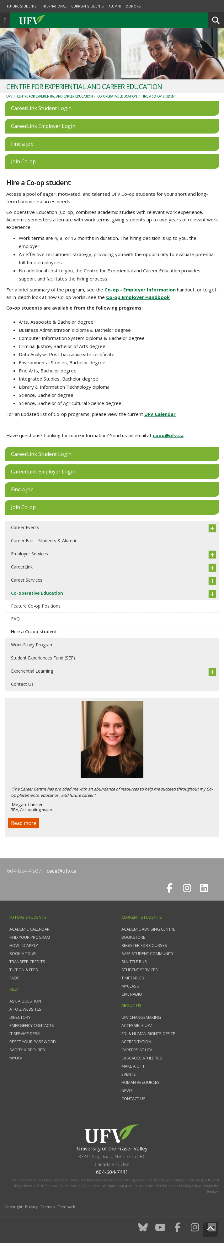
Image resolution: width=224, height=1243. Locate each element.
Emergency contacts (31, 1025)
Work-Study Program (32, 645)
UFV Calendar (160, 414)
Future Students (21, 6)
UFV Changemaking (141, 1017)
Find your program (29, 937)
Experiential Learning (32, 671)
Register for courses (144, 945)
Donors (133, 6)
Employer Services (29, 554)
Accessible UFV (136, 1025)
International (53, 6)
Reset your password (32, 1041)
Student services (139, 970)
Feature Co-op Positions (36, 606)
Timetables (132, 978)
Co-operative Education (117, 96)
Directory (19, 1017)
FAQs (14, 978)
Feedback (66, 1207)
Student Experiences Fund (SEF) (43, 658)
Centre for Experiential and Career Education (55, 96)
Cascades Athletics (141, 1058)
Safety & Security (27, 1050)
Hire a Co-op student (158, 96)
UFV (9, 96)
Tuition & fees (23, 970)
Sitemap (47, 1207)
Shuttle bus (134, 961)
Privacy (31, 1207)
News (127, 1090)
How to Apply (23, 945)
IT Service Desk (24, 1033)
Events (128, 1074)
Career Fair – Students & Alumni (43, 540)
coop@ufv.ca (168, 435)
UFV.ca (56, 20)
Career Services (26, 580)
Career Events (25, 527)
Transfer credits (27, 961)
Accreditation (136, 1041)
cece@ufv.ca (62, 870)
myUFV (15, 1058)
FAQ (15, 619)
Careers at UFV (136, 1050)
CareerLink (22, 567)
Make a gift (133, 1066)
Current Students (87, 6)
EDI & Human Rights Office (148, 1033)
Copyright (13, 1207)
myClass (130, 986)
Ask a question (25, 1001)
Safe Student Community (147, 953)
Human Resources (140, 1082)
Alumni (115, 6)
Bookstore (133, 937)
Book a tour (22, 953)
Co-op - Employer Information (140, 289)
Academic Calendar (29, 929)
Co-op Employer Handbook (138, 297)
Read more (23, 823)
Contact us (133, 1098)
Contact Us (22, 684)
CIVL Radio (131, 994)
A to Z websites (25, 1009)
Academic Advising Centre (148, 929)
